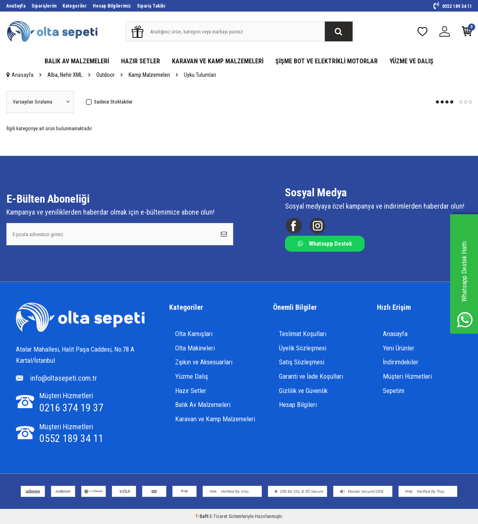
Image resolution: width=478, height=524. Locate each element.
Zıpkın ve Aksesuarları (203, 362)
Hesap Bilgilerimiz (112, 6)
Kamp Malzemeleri (149, 75)
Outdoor (105, 75)
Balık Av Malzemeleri (202, 405)
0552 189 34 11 (452, 6)
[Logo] (80, 318)
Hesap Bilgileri (298, 405)
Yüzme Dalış (191, 376)
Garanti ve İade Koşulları (311, 376)
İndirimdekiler (400, 362)
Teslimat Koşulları (302, 334)
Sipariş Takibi (151, 6)
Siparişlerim (44, 6)
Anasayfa (19, 75)
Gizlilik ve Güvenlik (303, 391)
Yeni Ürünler (398, 348)
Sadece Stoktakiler (109, 102)
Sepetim (393, 391)
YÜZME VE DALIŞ (411, 61)
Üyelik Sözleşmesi (302, 348)
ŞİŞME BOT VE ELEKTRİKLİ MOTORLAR (326, 61)
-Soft (202, 516)
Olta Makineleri (195, 348)
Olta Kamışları (194, 334)
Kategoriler (74, 6)
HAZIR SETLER (140, 61)
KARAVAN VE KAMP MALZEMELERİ (217, 61)
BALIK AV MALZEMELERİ (77, 61)
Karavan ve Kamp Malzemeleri (215, 419)
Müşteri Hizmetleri (407, 376)
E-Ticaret (218, 516)
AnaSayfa (15, 6)
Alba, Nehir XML (64, 75)
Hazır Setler (190, 391)
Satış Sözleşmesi (301, 362)
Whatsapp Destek (325, 243)
